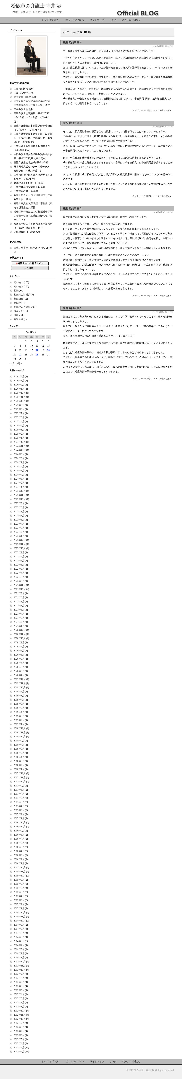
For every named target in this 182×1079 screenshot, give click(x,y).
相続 (16, 290)
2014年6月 (19, 937)
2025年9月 (19, 405)
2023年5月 (19, 519)
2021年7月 (19, 601)
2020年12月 (20, 630)
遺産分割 (18, 311)
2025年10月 (20, 401)
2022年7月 (19, 560)
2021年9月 (19, 593)
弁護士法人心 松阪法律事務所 (29, 195)
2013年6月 (19, 986)
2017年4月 (19, 806)
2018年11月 (19, 732)
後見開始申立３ (72, 123)
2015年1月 (19, 908)
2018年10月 (20, 736)
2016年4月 (19, 851)
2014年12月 (20, 912)
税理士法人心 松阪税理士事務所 (31, 203)
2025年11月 (19, 397)
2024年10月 (20, 450)
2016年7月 (19, 839)
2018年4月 (19, 757)
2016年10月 (20, 826)
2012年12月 (20, 1010)
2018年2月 (19, 765)
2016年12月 (20, 822)
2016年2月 (19, 859)
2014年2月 (19, 953)
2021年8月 (19, 597)
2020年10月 (20, 638)
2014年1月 (19, 957)
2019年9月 (19, 691)
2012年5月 (19, 1039)
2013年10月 (20, 970)
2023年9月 (19, 503)
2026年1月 (19, 389)
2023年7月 (19, 511)
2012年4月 (19, 1043)
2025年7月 (19, 413)
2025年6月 (19, 417)
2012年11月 (19, 1015)
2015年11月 (19, 871)
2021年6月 (19, 605)
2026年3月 (19, 380)
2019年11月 (19, 683)
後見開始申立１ (72, 308)
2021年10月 (20, 589)
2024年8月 (19, 458)
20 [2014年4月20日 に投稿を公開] (48, 350)
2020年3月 (19, 667)
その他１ (18, 282)
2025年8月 (19, 409)
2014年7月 (19, 933)
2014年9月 (19, 925)
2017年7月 (19, 794)
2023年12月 (20, 491)
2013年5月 (19, 990)
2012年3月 (19, 1047)
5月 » (19, 363)
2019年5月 (19, 708)
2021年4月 (19, 614)
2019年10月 (20, 687)
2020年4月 (19, 663)
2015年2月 (19, 904)
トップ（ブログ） (51, 20)
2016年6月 (19, 843)
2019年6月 (19, 704)
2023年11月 (19, 495)
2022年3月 (19, 577)
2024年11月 (19, 446)
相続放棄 (18, 298)
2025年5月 (19, 421)
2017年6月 (19, 798)
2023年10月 (20, 499)
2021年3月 (19, 618)
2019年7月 (19, 699)
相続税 (17, 303)
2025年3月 (19, 429)
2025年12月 (20, 393)
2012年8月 (19, 1027)
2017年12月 (20, 773)
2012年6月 (19, 1035)
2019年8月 (19, 695)
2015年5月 (19, 892)
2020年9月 (19, 642)
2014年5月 (19, 941)
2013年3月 (19, 998)
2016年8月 (19, 835)
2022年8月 (19, 556)
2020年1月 (19, 675)
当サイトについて (75, 20)
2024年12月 (20, 442)
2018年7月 (19, 744)
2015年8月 (19, 884)
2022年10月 (20, 548)
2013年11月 (19, 965)
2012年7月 (19, 1031)
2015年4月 (19, 896)
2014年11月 (19, 916)
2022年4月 (19, 573)
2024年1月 (19, 487)
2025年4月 (19, 425)
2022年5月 (19, 569)
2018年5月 (19, 753)
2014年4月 (19, 945)
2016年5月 (19, 847)
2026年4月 (19, 376)
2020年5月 (19, 659)
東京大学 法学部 (22, 97)
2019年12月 (20, 679)
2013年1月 (19, 1006)
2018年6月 (19, 749)
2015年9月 (19, 880)
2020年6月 (19, 654)
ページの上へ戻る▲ (162, 110)
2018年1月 (19, 769)
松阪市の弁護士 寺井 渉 (36, 5)
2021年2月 (19, 622)
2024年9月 (19, 454)
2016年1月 (19, 863)
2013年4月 (19, 994)
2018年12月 (20, 728)
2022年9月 (19, 552)
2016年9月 (19, 830)
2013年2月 (19, 1002)
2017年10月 (20, 781)
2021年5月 (19, 609)
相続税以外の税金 (23, 307)
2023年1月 (19, 536)
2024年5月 (19, 470)
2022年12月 (20, 540)
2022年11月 (19, 544)
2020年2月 (19, 671)
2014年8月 (19, 929)
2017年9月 (19, 785)
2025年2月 (19, 434)
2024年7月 (19, 462)
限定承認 (18, 319)
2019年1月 (19, 724)
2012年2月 (19, 1051)
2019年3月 (19, 716)
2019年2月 (19, 720)
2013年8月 (19, 978)
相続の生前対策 (22, 294)
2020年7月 (19, 650)
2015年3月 (19, 900)
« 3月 (12, 363)
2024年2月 (19, 483)
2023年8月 (19, 507)
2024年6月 (19, 466)
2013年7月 (19, 982)
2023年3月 (19, 528)
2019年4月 (19, 712)
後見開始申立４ (72, 42)
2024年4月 (19, 474)
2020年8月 (19, 646)
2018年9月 (19, 740)
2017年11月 (19, 777)
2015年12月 (20, 867)
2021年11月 (19, 585)
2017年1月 (19, 818)
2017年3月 (19, 810)
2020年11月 (19, 634)
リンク (112, 20)
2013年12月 (20, 961)
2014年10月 (20, 920)
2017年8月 (19, 789)
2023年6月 (19, 515)
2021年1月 (19, 626)
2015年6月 (19, 888)
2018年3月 (19, 761)
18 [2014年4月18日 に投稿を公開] (37, 350)
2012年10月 (20, 1019)
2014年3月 (19, 949)
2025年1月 (19, 438)
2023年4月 (19, 524)
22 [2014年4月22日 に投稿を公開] (20, 354)
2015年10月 (20, 875)
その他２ (148, 110)
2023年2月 (19, 532)
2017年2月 (19, 814)
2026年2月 (19, 384)
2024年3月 (19, 479)
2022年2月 (19, 581)
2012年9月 (19, 1023)
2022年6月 (19, 564)
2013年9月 (19, 974)
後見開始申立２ (72, 208)
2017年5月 (19, 802)
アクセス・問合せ (131, 20)
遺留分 (17, 315)
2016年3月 (19, 855)
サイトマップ (97, 20)
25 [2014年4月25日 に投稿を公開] (37, 354)
